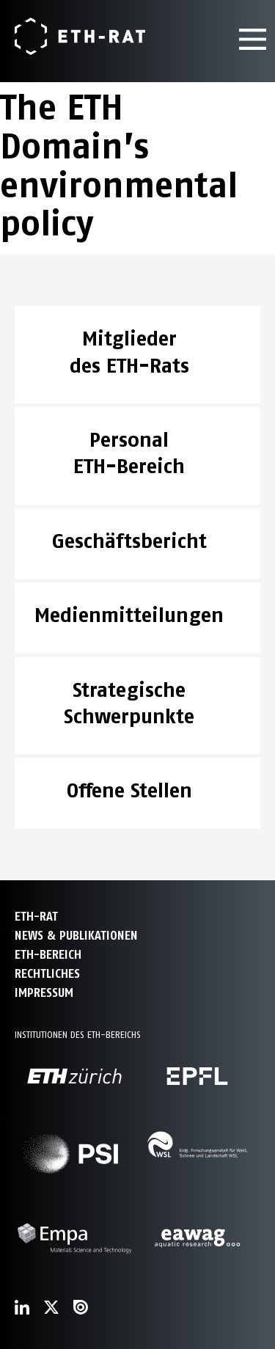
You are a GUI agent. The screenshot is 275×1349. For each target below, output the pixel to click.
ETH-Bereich (48, 955)
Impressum (44, 993)
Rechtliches (47, 974)
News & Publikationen (76, 936)
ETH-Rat (36, 917)
